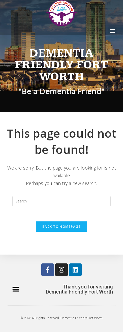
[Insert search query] (61, 201)
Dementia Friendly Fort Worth (61, 65)
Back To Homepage (61, 226)
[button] (112, 30)
